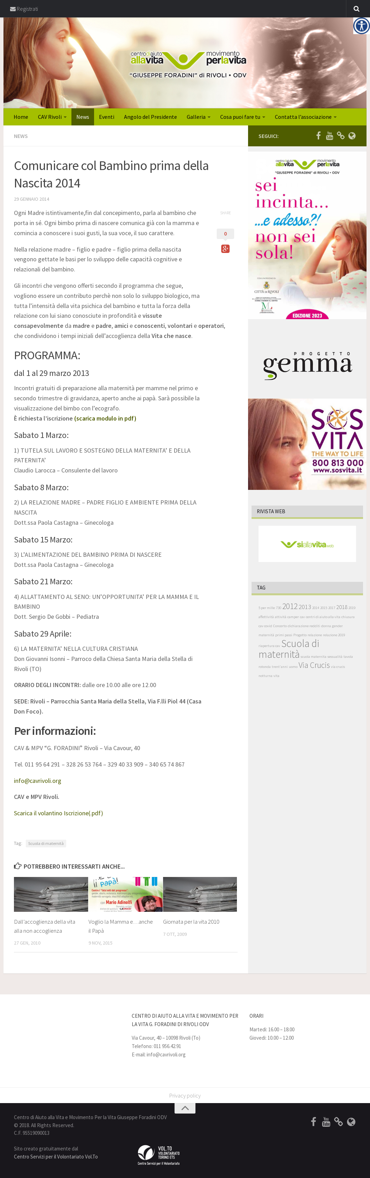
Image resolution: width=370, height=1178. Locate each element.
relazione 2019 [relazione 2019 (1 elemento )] (334, 635)
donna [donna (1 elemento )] (326, 626)
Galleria (196, 117)
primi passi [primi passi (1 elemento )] (283, 635)
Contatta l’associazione (303, 117)
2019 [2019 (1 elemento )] (351, 608)
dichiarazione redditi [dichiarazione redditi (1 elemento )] (304, 626)
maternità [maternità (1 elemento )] (266, 635)
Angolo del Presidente (150, 117)
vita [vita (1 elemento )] (276, 676)
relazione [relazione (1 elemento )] (315, 635)
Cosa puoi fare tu (240, 117)
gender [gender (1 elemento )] (337, 626)
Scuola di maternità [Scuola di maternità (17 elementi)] (289, 649)
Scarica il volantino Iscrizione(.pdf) (58, 813)
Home (21, 117)
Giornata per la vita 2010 (191, 921)
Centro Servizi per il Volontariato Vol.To (56, 1156)
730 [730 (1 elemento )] (278, 608)
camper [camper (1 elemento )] (293, 617)
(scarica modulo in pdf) (105, 418)
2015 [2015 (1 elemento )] (323, 608)
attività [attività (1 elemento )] (280, 617)
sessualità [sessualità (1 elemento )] (334, 657)
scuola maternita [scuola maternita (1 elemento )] (313, 657)
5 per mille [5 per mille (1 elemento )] (267, 608)
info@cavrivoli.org (37, 781)
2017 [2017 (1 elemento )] (331, 608)
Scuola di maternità (46, 843)
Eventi (106, 117)
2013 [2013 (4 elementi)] (305, 607)
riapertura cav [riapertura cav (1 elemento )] (269, 646)
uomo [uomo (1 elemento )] (293, 667)
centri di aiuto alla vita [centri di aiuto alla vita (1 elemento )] (323, 617)
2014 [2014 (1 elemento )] (315, 608)
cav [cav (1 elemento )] (302, 617)
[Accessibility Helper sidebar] (361, 25)
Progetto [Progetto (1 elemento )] (300, 635)
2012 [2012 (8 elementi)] (290, 606)
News (82, 117)
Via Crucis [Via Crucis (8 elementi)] (314, 665)
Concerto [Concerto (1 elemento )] (280, 626)
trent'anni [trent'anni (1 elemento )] (280, 667)
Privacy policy (185, 1095)
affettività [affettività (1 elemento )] (266, 617)
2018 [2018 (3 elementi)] (341, 607)
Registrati (24, 8)
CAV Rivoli (50, 117)
